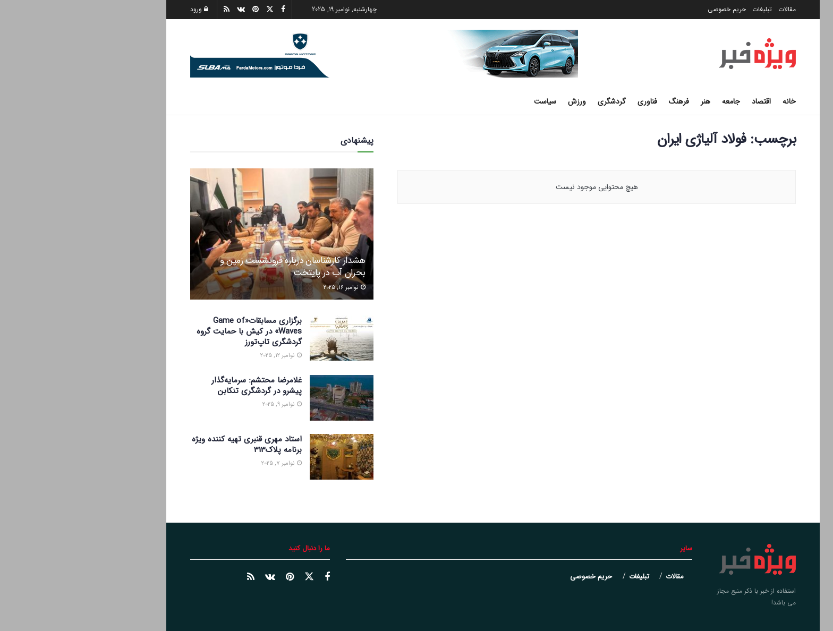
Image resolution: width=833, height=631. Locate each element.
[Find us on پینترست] (213, 577)
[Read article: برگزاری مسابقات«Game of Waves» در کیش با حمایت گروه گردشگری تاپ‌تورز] (265, 338)
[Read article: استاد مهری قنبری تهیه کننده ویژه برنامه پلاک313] (265, 457)
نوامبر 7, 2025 (205, 463)
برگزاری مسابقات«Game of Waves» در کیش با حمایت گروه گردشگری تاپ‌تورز (172, 331)
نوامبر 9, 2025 (205, 404)
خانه (712, 101)
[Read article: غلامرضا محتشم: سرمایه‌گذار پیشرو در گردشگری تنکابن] (265, 398)
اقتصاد (684, 101)
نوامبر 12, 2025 (204, 355)
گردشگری (535, 101)
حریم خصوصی (650, 9)
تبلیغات (685, 9)
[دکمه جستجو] (118, 101)
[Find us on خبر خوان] (174, 577)
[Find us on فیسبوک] (250, 577)
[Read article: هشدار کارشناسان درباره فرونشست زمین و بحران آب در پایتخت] (205, 234)
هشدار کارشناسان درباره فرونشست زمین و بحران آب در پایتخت (216, 266)
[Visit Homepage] (680, 53)
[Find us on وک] (194, 577)
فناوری (571, 101)
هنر (629, 101)
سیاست (468, 101)
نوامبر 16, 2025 (268, 287)
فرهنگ (602, 101)
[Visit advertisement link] (308, 54)
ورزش (500, 101)
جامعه (654, 101)
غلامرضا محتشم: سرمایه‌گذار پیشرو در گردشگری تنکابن (180, 385)
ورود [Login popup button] (123, 9)
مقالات (710, 9)
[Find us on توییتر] (232, 577)
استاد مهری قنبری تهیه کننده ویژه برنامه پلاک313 (170, 444)
